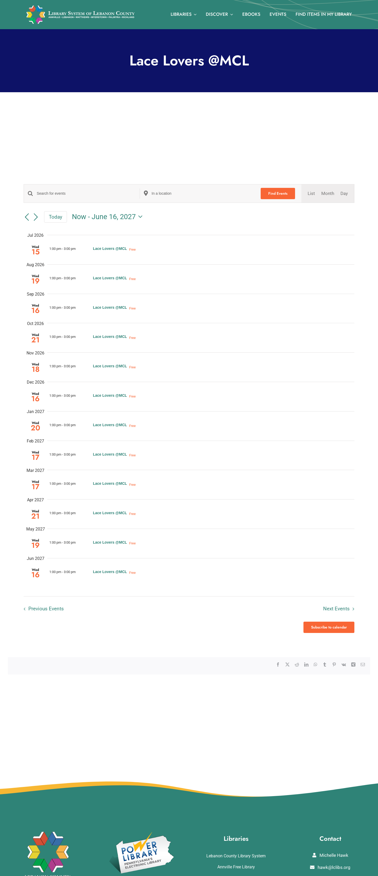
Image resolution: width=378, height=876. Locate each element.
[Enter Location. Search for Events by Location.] (203, 193)
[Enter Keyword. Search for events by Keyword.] (88, 193)
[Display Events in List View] (311, 193)
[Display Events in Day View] (344, 193)
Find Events (277, 193)
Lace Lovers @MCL (110, 248)
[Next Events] (36, 217)
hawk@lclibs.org (330, 867)
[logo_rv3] (80, 7)
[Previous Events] (27, 217)
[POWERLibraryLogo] (142, 833)
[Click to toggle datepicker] (108, 217)
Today (55, 217)
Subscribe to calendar (329, 627)
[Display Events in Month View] (327, 193)
